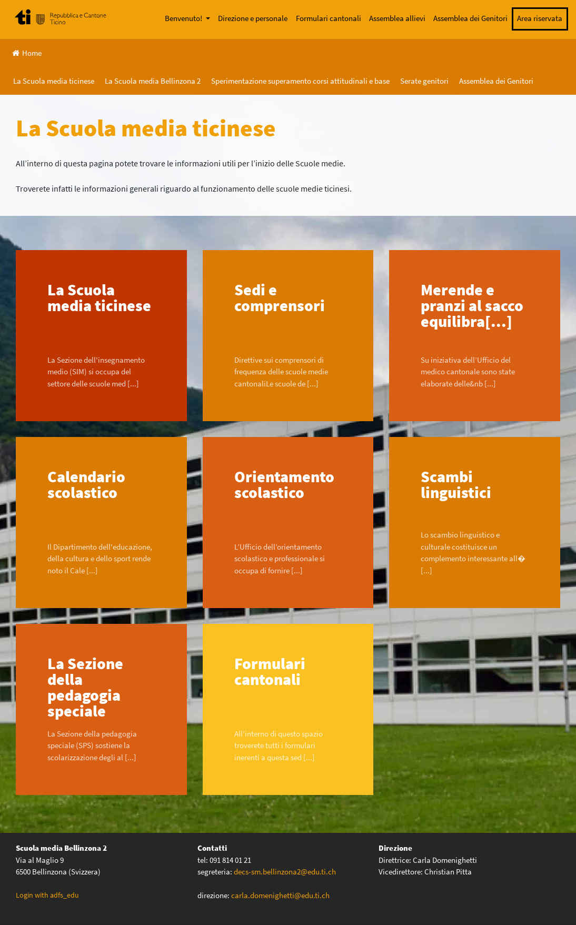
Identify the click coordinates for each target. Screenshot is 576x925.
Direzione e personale (252, 18)
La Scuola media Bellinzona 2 (153, 81)
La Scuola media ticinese (53, 81)
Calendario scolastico (86, 484)
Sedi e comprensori (279, 297)
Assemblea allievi (397, 18)
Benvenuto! (184, 18)
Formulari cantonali (328, 18)
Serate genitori (424, 81)
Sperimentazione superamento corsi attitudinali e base (300, 81)
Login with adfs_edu (47, 895)
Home (27, 53)
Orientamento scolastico (284, 484)
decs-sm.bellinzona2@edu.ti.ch (285, 872)
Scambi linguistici (456, 484)
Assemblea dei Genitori (470, 18)
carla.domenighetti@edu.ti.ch (281, 895)
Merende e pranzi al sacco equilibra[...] (472, 305)
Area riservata (539, 18)
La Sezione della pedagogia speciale (85, 687)
